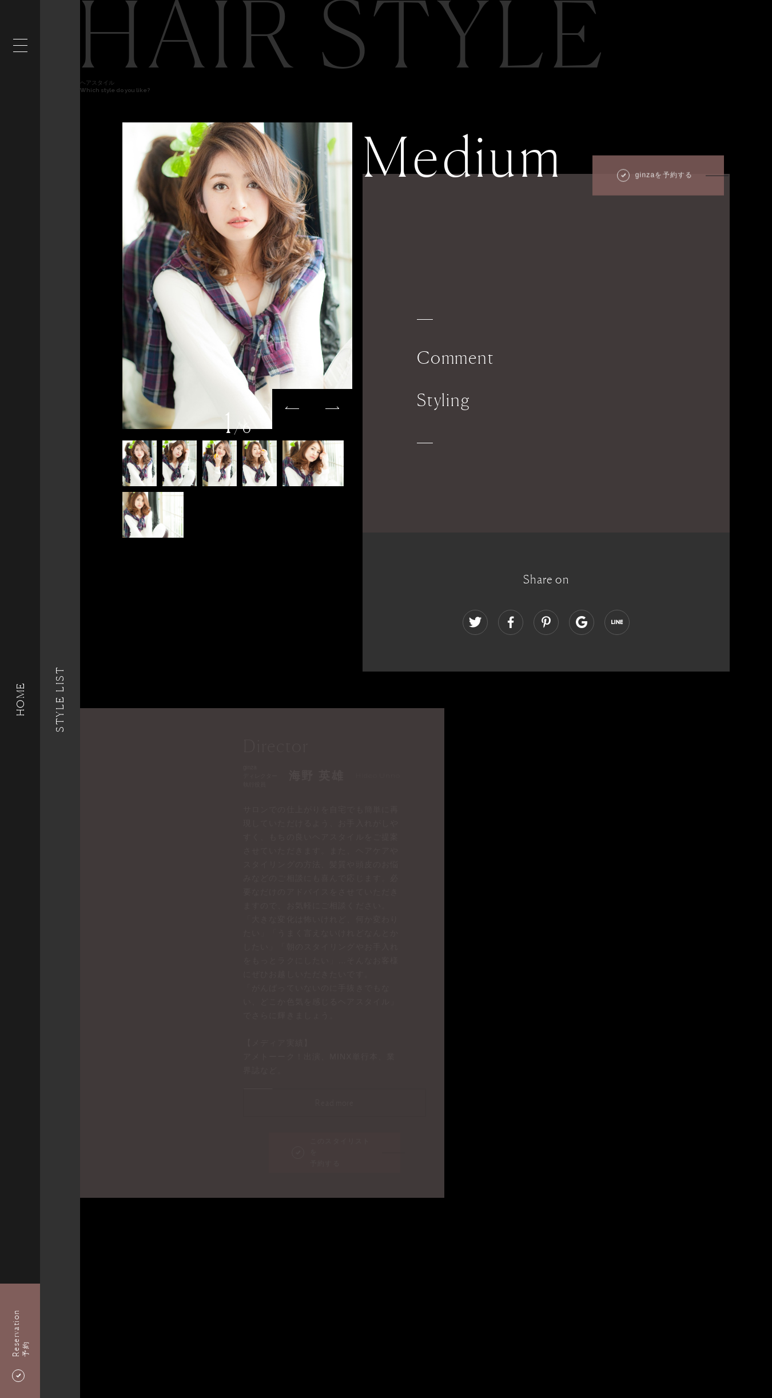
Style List (60, 699)
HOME (20, 699)
